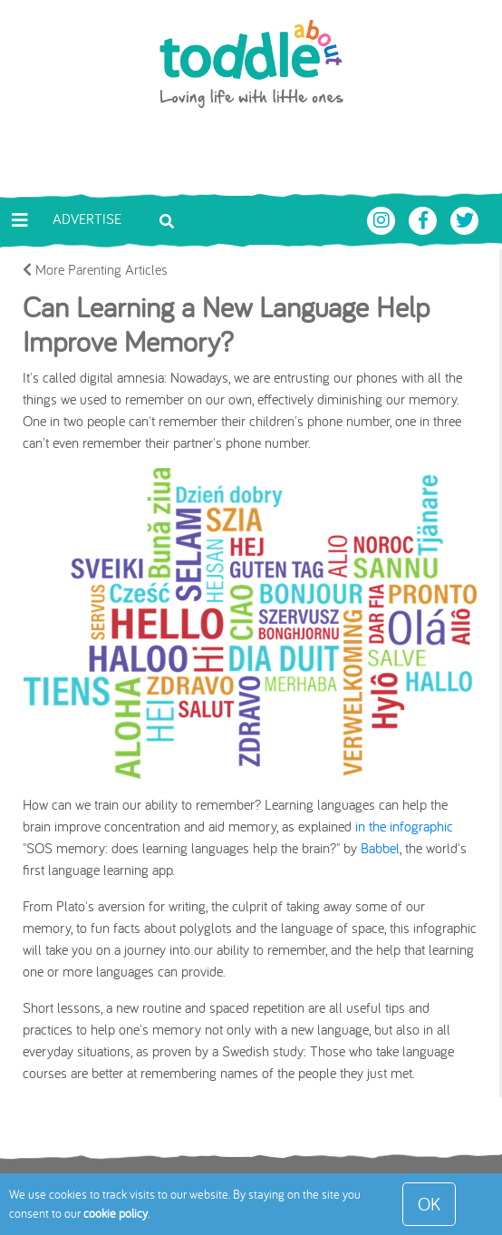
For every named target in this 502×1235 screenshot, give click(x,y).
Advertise (87, 218)
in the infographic (404, 826)
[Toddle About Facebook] (425, 218)
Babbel (380, 848)
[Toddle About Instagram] (383, 218)
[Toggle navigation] (20, 220)
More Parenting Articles (95, 269)
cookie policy (115, 1213)
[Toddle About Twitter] (465, 218)
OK (429, 1203)
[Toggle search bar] (167, 219)
